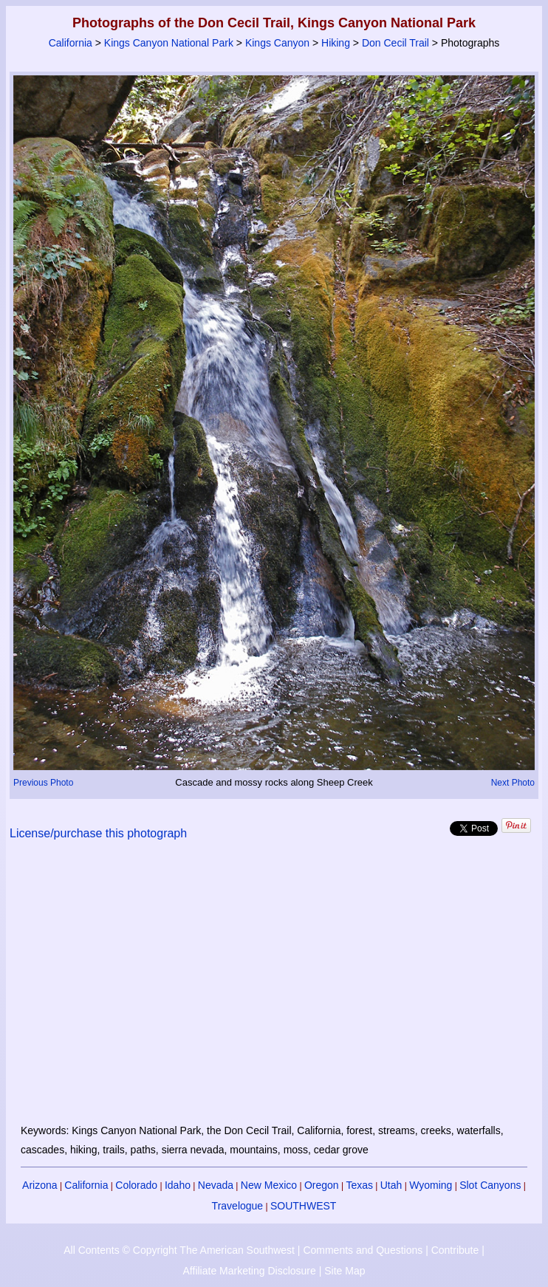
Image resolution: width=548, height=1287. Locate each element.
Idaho (178, 1185)
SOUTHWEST (303, 1206)
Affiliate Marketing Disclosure (249, 1271)
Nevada (215, 1185)
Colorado (136, 1185)
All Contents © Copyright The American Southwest (179, 1250)
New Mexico (269, 1185)
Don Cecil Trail (395, 43)
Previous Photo (43, 783)
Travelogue (238, 1206)
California (70, 43)
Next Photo (513, 783)
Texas (359, 1185)
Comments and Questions (362, 1250)
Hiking (335, 43)
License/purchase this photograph (98, 833)
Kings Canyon (277, 43)
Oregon (321, 1185)
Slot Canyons (490, 1185)
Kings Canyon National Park (168, 43)
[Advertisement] (274, 991)
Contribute (455, 1250)
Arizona (39, 1185)
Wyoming (430, 1185)
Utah (391, 1185)
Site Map (344, 1271)
